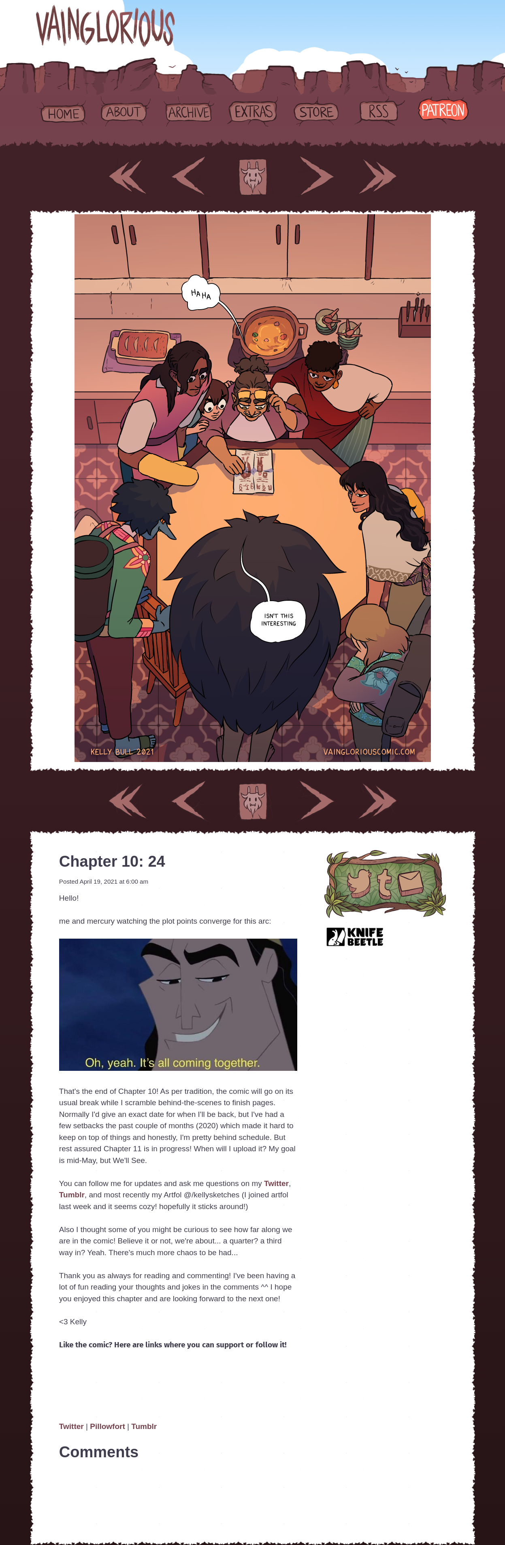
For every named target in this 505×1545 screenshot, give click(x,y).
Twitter (276, 1183)
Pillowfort (107, 1426)
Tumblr (72, 1194)
